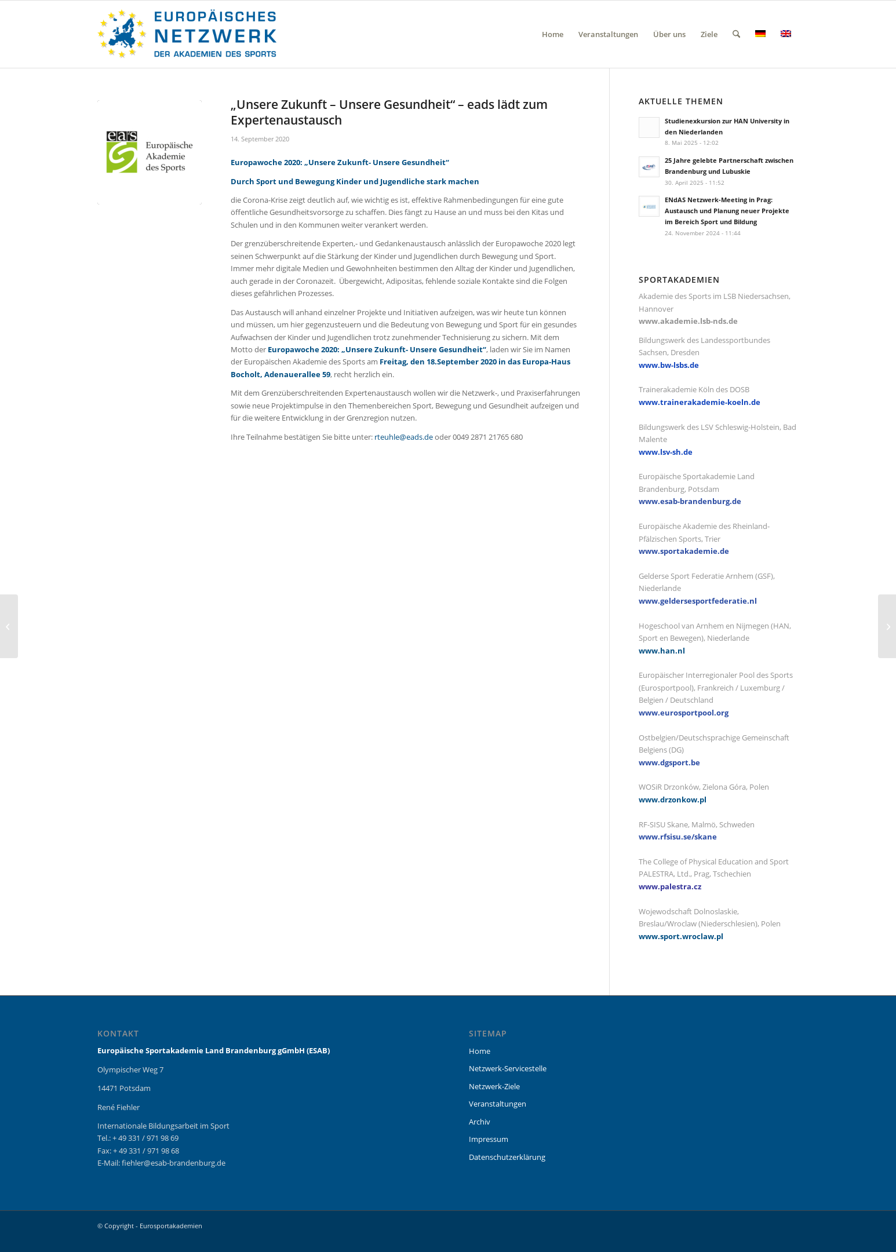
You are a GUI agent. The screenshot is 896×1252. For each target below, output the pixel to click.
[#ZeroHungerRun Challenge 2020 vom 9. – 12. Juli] (9, 626)
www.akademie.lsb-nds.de (688, 321)
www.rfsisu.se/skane (678, 836)
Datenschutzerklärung (507, 1157)
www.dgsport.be (669, 762)
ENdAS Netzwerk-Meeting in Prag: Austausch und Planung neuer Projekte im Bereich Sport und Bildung (727, 210)
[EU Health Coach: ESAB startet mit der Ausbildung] (887, 626)
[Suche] (736, 34)
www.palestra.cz (670, 886)
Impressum (488, 1139)
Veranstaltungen (497, 1103)
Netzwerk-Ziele (494, 1086)
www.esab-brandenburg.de (690, 501)
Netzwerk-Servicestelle (508, 1068)
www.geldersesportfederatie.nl (698, 601)
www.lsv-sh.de (666, 452)
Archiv (479, 1121)
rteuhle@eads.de (403, 437)
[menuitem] (552, 34)
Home (479, 1051)
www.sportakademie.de (684, 551)
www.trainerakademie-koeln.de (699, 402)
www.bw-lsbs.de (669, 365)
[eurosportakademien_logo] (186, 34)
